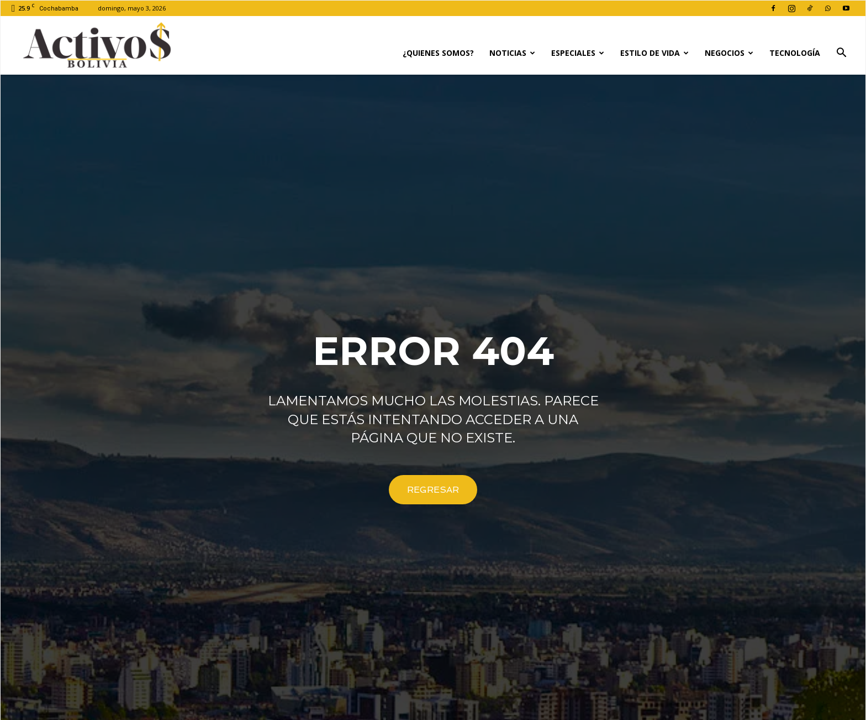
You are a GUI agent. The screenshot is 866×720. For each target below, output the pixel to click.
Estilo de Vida (654, 53)
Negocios (729, 53)
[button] (841, 54)
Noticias (512, 53)
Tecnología (794, 53)
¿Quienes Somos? (438, 53)
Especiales (577, 53)
